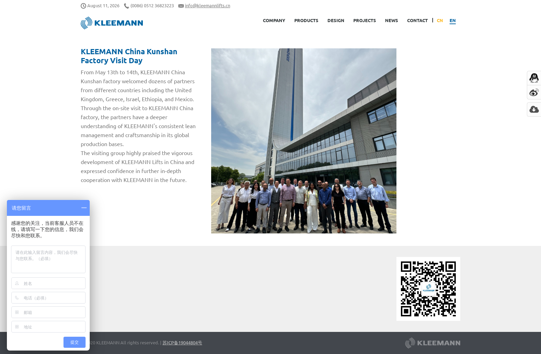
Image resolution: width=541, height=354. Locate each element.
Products (306, 20)
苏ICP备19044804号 (182, 342)
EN (453, 20)
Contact (417, 20)
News (391, 20)
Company (274, 20)
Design (335, 20)
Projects (364, 20)
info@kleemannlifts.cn (207, 5)
